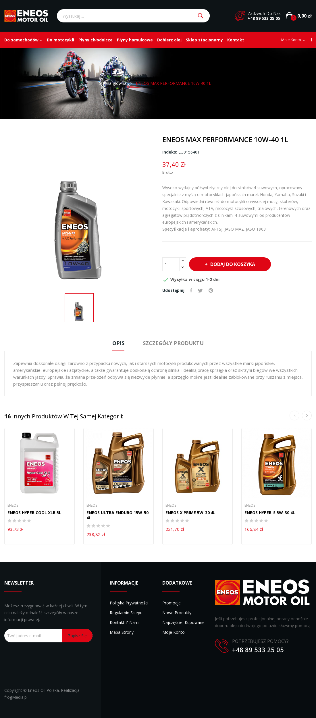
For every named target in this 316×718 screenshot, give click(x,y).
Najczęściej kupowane (183, 622)
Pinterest (211, 290)
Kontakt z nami (124, 622)
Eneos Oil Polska (43, 690)
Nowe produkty (176, 612)
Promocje (171, 603)
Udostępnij (191, 290)
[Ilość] (171, 264)
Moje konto (173, 632)
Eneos (12, 505)
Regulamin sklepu (126, 612)
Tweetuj (200, 290)
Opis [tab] (118, 343)
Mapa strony (122, 632)
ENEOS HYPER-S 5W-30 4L (269, 512)
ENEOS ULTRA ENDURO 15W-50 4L (117, 515)
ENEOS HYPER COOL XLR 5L (34, 512)
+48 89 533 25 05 (264, 18)
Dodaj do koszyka (232, 264)
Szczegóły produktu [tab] (173, 343)
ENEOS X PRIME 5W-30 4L (190, 512)
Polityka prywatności (129, 603)
